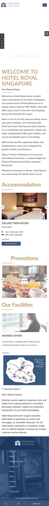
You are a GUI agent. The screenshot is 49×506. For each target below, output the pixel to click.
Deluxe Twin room (15, 223)
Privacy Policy (14, 491)
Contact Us (13, 466)
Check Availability (11, 243)
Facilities (12, 486)
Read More (5, 239)
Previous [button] (2, 323)
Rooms (11, 456)
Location (12, 481)
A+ (2, 46)
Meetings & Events (15, 461)
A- (2, 36)
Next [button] (47, 323)
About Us (12, 451)
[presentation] (2, 207)
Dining (11, 471)
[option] (24, 282)
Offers (11, 476)
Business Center (12, 335)
